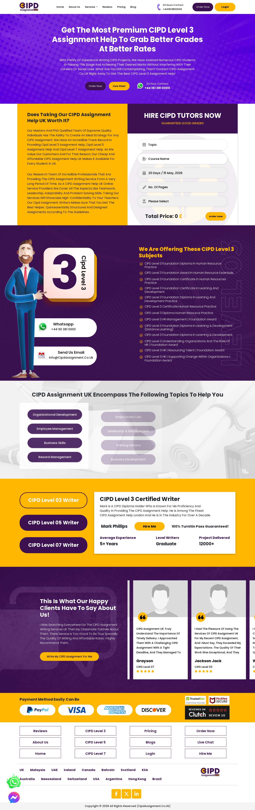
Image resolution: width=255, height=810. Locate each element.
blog (133, 7)
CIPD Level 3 (95, 731)
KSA (145, 770)
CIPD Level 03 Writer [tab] (53, 500)
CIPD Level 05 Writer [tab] (53, 522)
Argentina (114, 779)
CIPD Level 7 (95, 753)
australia (27, 779)
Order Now (203, 7)
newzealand (51, 779)
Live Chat (119, 86)
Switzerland (77, 779)
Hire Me (205, 753)
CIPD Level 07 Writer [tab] (53, 545)
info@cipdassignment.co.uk (71, 357)
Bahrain (108, 770)
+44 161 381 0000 (157, 88)
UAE (54, 770)
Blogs (150, 742)
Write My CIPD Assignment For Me (69, 656)
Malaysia (37, 770)
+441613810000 (172, 9)
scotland (128, 770)
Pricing (121, 7)
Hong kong (137, 779)
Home (60, 7)
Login (225, 7)
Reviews (107, 7)
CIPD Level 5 (95, 742)
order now (216, 216)
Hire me (149, 526)
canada (88, 770)
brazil (157, 779)
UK (22, 770)
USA (96, 779)
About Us (74, 7)
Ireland (70, 770)
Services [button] (90, 7)
